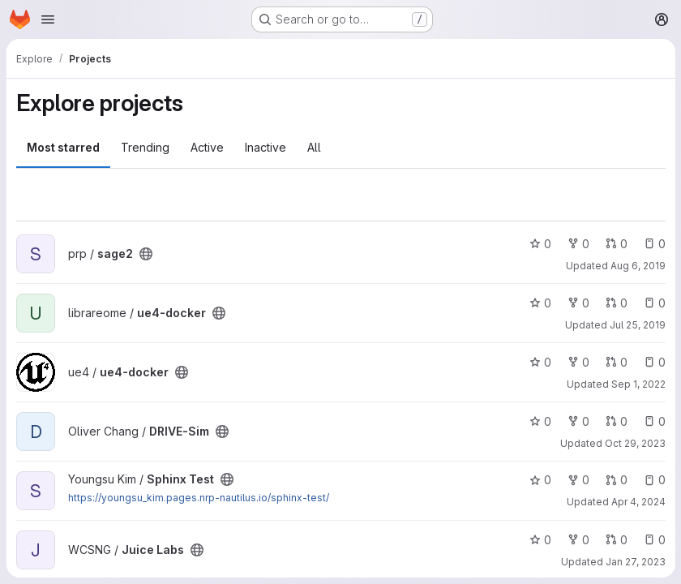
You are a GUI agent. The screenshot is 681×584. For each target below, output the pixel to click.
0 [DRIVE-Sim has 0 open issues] (654, 421)
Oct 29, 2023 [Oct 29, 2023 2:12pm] (634, 443)
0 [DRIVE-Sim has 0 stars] (539, 421)
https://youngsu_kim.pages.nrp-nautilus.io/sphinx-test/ (198, 498)
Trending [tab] (145, 147)
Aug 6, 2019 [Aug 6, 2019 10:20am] (637, 266)
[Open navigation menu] (48, 19)
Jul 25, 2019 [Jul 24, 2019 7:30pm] (637, 325)
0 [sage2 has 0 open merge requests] (616, 244)
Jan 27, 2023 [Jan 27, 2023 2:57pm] (635, 562)
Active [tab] (207, 147)
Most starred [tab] (63, 147)
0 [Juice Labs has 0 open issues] (654, 540)
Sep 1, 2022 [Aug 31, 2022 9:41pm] (637, 384)
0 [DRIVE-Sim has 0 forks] (578, 421)
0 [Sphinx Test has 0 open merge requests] (616, 480)
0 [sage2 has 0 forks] (578, 244)
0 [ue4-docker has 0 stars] (539, 303)
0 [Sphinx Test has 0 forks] (578, 480)
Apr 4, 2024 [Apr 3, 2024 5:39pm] (637, 502)
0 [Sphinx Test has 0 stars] (539, 480)
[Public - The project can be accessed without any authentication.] (145, 253)
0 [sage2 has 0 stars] (539, 244)
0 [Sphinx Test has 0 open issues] (654, 480)
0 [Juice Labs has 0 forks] (578, 540)
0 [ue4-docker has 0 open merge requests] (616, 303)
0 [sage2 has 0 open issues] (654, 244)
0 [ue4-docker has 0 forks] (578, 303)
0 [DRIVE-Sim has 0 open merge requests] (616, 421)
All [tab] (314, 147)
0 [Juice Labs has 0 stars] (539, 540)
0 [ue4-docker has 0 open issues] (654, 303)
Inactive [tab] (265, 147)
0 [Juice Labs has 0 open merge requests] (616, 540)
